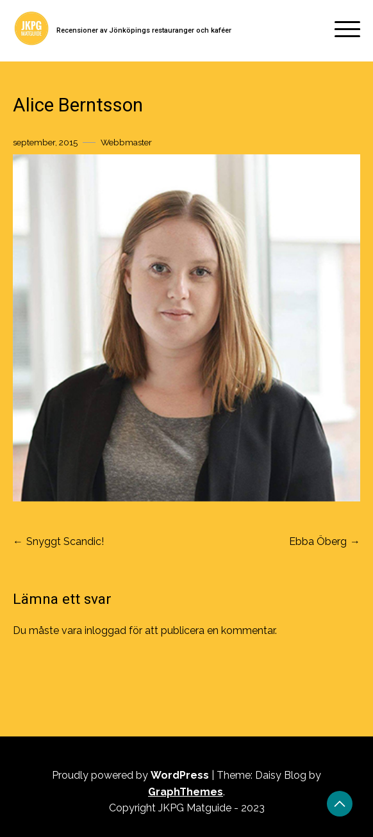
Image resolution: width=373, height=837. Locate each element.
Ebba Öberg (318, 541)
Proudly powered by (131, 775)
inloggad (105, 630)
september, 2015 (45, 142)
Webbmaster (126, 142)
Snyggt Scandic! (65, 541)
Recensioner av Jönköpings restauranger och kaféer (143, 30)
